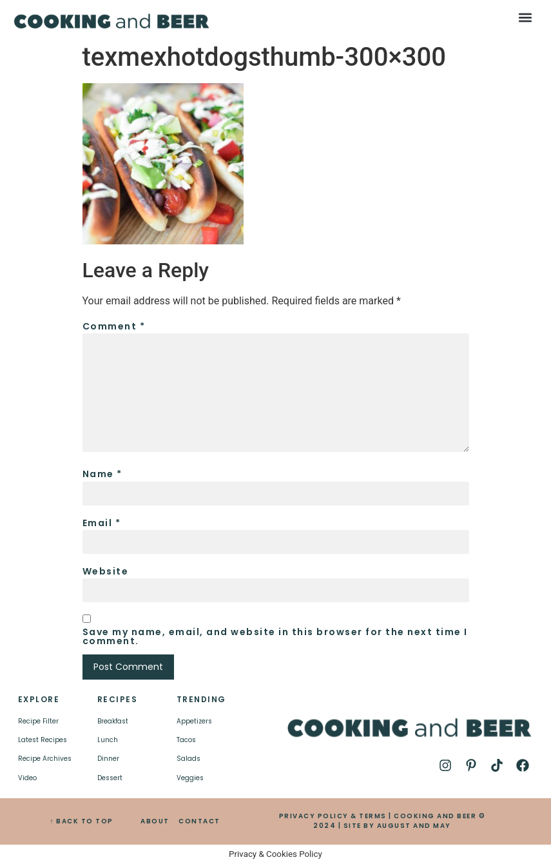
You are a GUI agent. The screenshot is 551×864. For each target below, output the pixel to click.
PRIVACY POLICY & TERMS (333, 816)
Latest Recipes (42, 740)
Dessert (109, 778)
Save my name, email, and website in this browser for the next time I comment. (275, 636)
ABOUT (154, 821)
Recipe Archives (45, 758)
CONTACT (199, 821)
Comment (114, 326)
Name (102, 473)
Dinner (108, 758)
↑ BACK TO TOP (81, 821)
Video (27, 778)
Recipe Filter (38, 721)
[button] (525, 17)
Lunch (107, 740)
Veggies (190, 778)
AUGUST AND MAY (414, 825)
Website (105, 571)
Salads (188, 758)
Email (101, 522)
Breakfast (112, 721)
